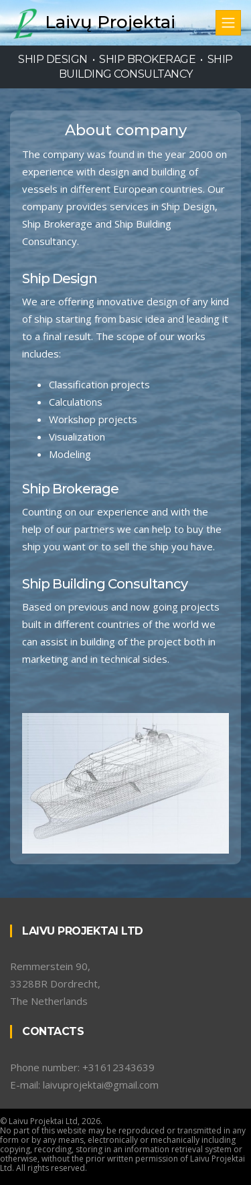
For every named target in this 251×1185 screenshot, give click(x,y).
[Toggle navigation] (228, 22)
